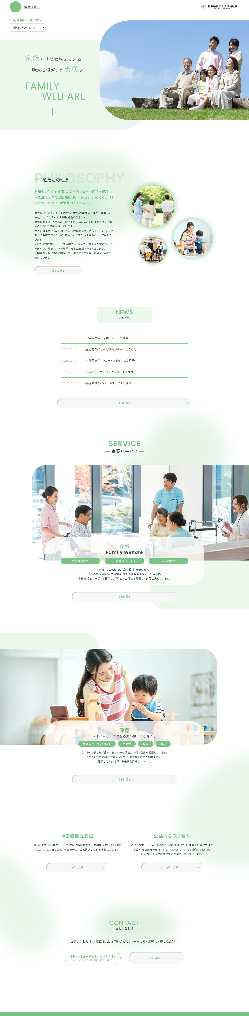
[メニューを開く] (15, 8)
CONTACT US (156, 971)
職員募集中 (32, 9)
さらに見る (58, 274)
